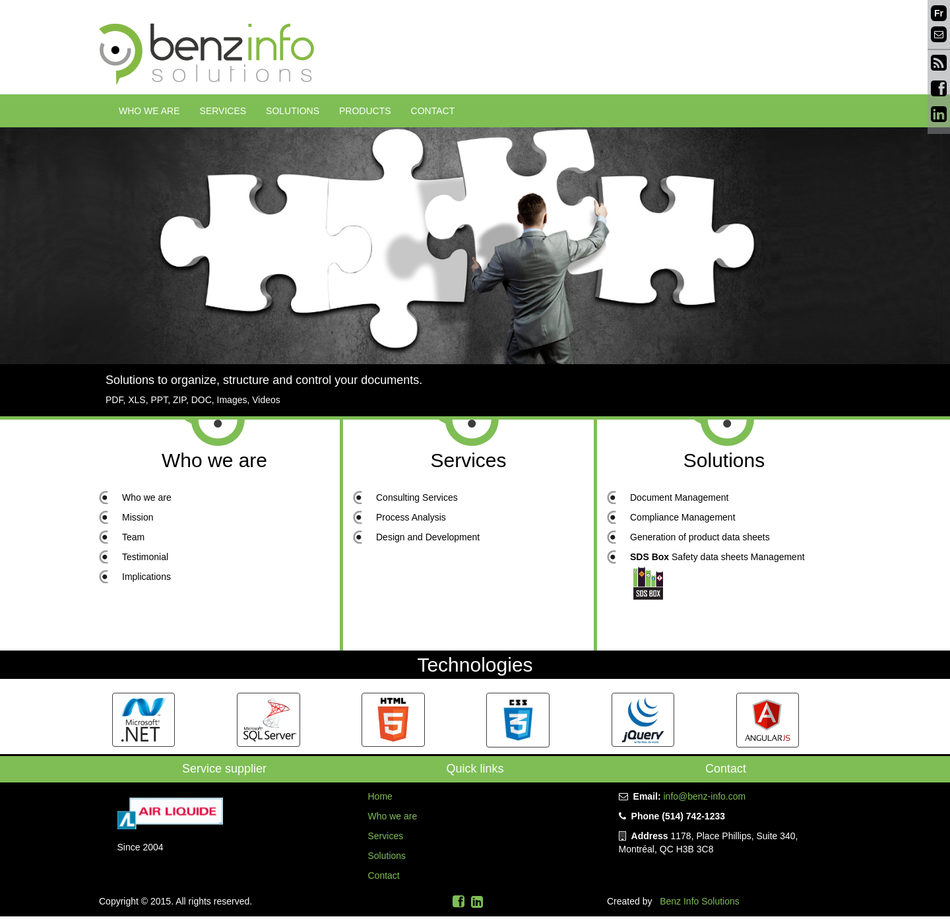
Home (380, 796)
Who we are (214, 460)
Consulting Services (417, 497)
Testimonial (145, 557)
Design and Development (428, 537)
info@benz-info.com (704, 796)
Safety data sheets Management (717, 557)
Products (365, 111)
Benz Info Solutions (700, 901)
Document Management (679, 497)
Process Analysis (411, 517)
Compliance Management (683, 517)
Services (223, 111)
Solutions (292, 111)
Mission (137, 517)
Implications (146, 576)
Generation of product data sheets (700, 537)
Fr (938, 13)
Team (133, 537)
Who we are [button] (149, 111)
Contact (433, 111)
